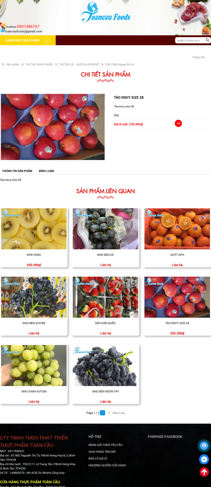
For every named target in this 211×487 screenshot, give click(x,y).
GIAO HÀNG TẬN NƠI (102, 452)
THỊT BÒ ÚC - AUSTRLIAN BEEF (79, 64)
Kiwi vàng (34, 255)
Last (121, 413)
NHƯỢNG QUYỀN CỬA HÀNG (107, 465)
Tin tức (116, 50)
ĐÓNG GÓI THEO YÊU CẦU (105, 445)
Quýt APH (177, 255)
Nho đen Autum (33, 323)
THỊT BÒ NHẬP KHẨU (39, 64)
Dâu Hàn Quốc (105, 323)
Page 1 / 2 (92, 413)
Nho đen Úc (105, 255)
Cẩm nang (67, 50)
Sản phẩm (12, 64)
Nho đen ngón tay (105, 391)
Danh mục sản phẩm (170, 50)
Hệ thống (93, 50)
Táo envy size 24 (177, 323)
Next (115, 413)
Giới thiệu (40, 50)
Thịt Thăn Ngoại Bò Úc (119, 64)
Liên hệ (138, 50)
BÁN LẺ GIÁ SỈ (98, 458)
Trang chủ (14, 50)
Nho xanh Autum (33, 391)
